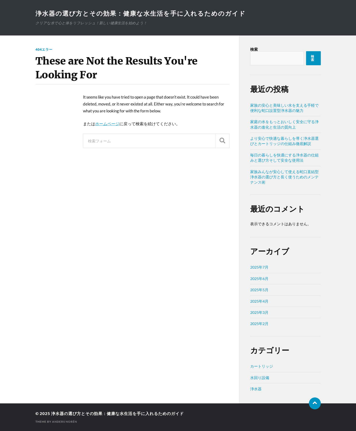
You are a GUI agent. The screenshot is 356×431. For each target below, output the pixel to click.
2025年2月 (259, 323)
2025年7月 (259, 267)
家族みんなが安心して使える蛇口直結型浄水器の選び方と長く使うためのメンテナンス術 (284, 177)
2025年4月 (259, 301)
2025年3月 (259, 312)
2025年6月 (259, 278)
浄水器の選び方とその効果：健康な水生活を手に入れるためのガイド (140, 13)
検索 (254, 49)
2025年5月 (259, 289)
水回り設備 (259, 377)
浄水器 (256, 388)
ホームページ (107, 123)
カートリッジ (261, 366)
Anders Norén (64, 421)
